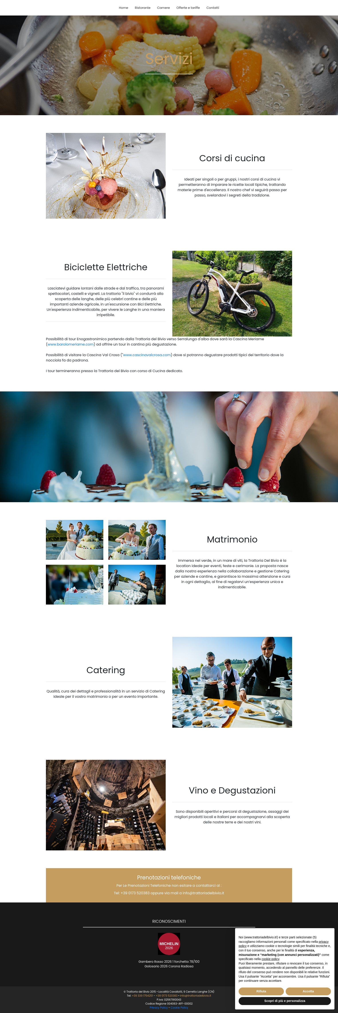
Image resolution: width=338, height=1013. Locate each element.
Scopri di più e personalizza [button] (284, 1001)
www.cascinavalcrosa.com (147, 355)
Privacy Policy (159, 1007)
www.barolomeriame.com (70, 344)
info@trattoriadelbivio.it (203, 893)
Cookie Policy (179, 1007)
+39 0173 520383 (135, 893)
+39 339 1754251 (142, 995)
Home (123, 8)
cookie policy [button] (270, 959)
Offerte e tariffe (188, 8)
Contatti (212, 8)
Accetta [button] (308, 991)
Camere (163, 8)
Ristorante (143, 8)
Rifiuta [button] (261, 991)
